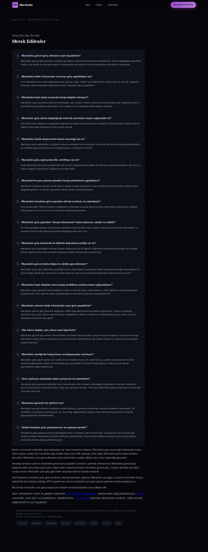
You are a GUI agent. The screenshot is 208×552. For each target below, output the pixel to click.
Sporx (140, 493)
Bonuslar (66, 523)
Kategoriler (51, 523)
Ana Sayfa (18, 20)
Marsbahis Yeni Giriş (183, 5)
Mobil (118, 523)
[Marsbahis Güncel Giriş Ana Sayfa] (22, 5)
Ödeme (94, 523)
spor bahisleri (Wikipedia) (81, 493)
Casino (99, 5)
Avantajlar (36, 523)
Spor (87, 5)
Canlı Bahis (113, 5)
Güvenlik (106, 523)
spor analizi (82, 498)
